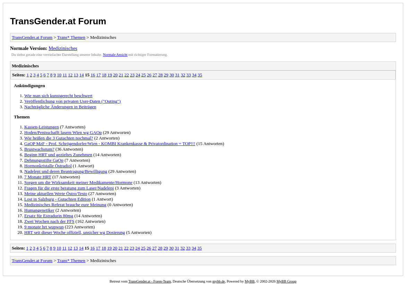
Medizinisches (63, 48)
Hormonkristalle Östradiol (48, 165)
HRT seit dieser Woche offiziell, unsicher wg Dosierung (74, 232)
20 (115, 74)
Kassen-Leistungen (41, 126)
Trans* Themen (71, 37)
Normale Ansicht (115, 55)
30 (172, 74)
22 (126, 74)
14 (81, 74)
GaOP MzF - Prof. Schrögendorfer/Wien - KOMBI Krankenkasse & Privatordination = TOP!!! (109, 143)
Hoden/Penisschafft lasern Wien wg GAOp (63, 132)
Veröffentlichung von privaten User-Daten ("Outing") (72, 101)
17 (98, 74)
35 (200, 74)
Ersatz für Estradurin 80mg (48, 215)
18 (104, 74)
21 (121, 74)
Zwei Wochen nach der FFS (49, 221)
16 (92, 74)
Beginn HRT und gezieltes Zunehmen (58, 154)
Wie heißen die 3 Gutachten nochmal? (58, 138)
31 (177, 74)
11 (65, 74)
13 (76, 74)
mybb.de (219, 281)
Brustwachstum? (39, 149)
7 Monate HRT (37, 176)
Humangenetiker (39, 210)
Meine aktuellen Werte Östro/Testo (55, 193)
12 (70, 74)
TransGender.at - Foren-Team (149, 281)
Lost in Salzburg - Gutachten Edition (57, 199)
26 (149, 74)
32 (183, 74)
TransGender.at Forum (58, 21)
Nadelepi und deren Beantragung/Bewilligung (65, 171)
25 (143, 74)
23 (132, 74)
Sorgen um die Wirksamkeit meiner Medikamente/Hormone (78, 182)
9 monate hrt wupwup (44, 226)
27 (155, 74)
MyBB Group (286, 281)
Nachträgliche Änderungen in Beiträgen (60, 106)
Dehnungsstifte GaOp (43, 160)
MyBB (249, 281)
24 (138, 74)
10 (59, 74)
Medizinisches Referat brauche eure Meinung (65, 204)
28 (160, 74)
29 (166, 74)
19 (109, 74)
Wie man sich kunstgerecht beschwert (58, 95)
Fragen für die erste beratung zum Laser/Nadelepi (69, 188)
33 (189, 74)
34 (194, 74)
